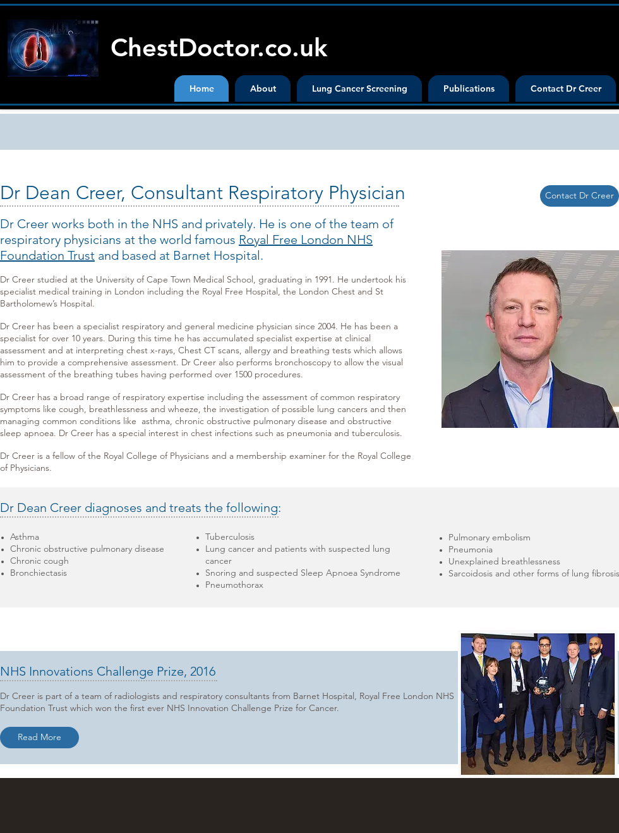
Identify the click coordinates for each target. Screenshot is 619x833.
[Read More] (39, 737)
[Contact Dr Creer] (579, 196)
